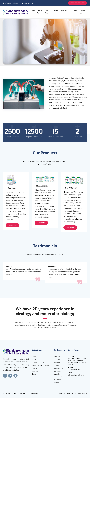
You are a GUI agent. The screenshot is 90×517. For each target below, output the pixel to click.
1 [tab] (44, 287)
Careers (74, 11)
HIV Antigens (58, 368)
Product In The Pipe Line (40, 365)
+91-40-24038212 (27, 3)
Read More (12, 225)
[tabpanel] (24, 271)
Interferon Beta (59, 377)
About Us (39, 12)
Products (65, 11)
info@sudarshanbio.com (11, 3)
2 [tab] (47, 287)
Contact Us (82, 12)
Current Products (38, 362)
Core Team (47, 12)
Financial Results (77, 3)
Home (33, 11)
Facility (55, 11)
